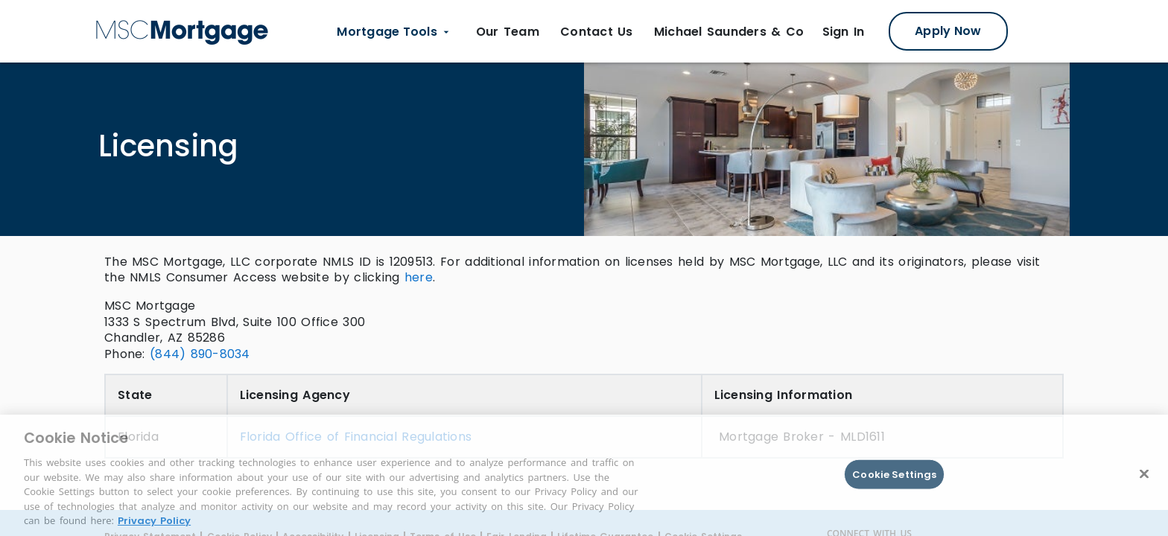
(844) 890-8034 (200, 354)
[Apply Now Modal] (948, 31)
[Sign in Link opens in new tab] (843, 32)
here (418, 277)
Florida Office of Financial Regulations (356, 436)
